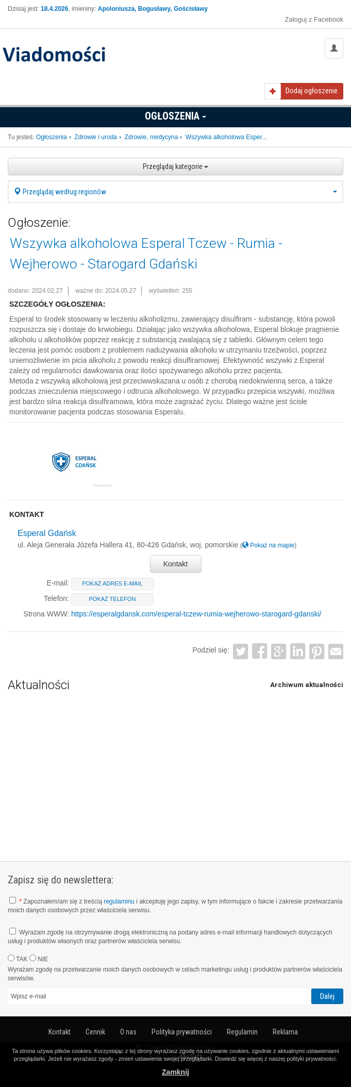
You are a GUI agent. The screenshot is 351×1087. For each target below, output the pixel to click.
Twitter (240, 651)
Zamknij (175, 1072)
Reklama (285, 1032)
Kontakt (175, 564)
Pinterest (316, 651)
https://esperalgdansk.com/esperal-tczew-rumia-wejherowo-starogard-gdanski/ (196, 614)
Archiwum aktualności (306, 685)
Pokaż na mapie (268, 545)
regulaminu (119, 901)
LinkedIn (297, 651)
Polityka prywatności (182, 1032)
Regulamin (242, 1032)
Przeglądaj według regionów (175, 192)
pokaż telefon (112, 599)
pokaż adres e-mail (112, 583)
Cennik (95, 1032)
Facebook (260, 651)
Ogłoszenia (175, 116)
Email (335, 651)
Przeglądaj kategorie (175, 166)
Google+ (278, 651)
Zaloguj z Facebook (314, 19)
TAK (18, 959)
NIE (38, 959)
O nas (128, 1032)
